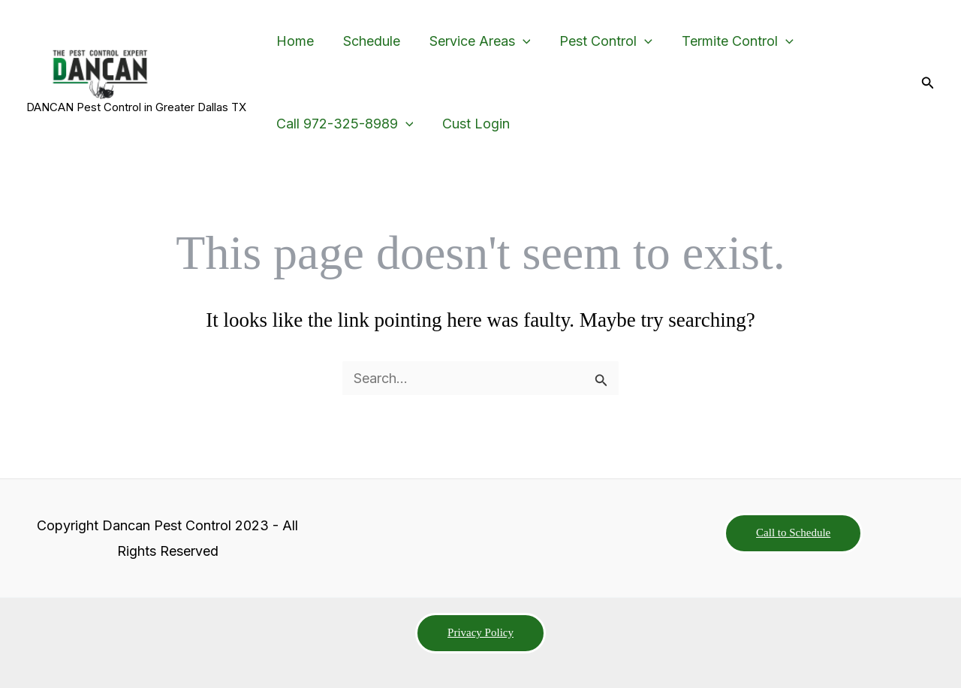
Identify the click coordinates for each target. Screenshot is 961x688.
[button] (517, 41)
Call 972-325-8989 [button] (343, 124)
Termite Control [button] (728, 41)
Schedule (367, 41)
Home (293, 41)
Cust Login (473, 123)
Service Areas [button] (474, 41)
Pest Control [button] (598, 41)
